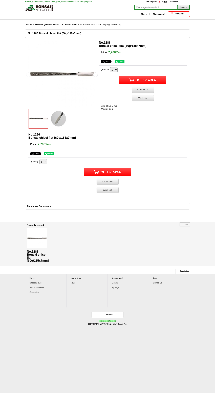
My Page (115, 287)
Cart (155, 278)
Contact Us (142, 89)
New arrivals (76, 278)
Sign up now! (159, 14)
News (73, 283)
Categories (34, 292)
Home (32, 278)
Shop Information (37, 287)
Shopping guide (36, 283)
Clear (186, 224)
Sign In (144, 14)
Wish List (142, 98)
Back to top (184, 271)
